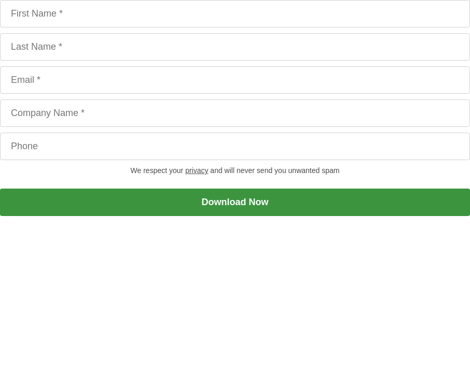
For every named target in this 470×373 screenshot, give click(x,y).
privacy (196, 170)
